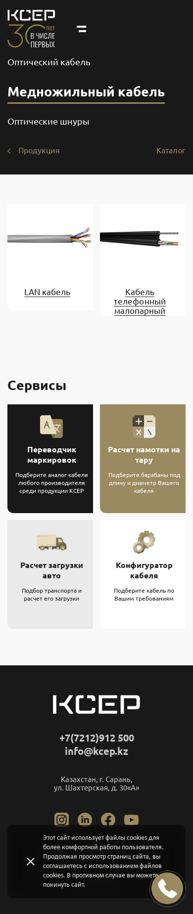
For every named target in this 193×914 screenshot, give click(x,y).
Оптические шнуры (48, 121)
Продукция (39, 150)
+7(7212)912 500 (96, 738)
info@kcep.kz (96, 751)
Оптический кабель (49, 62)
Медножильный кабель (86, 91)
